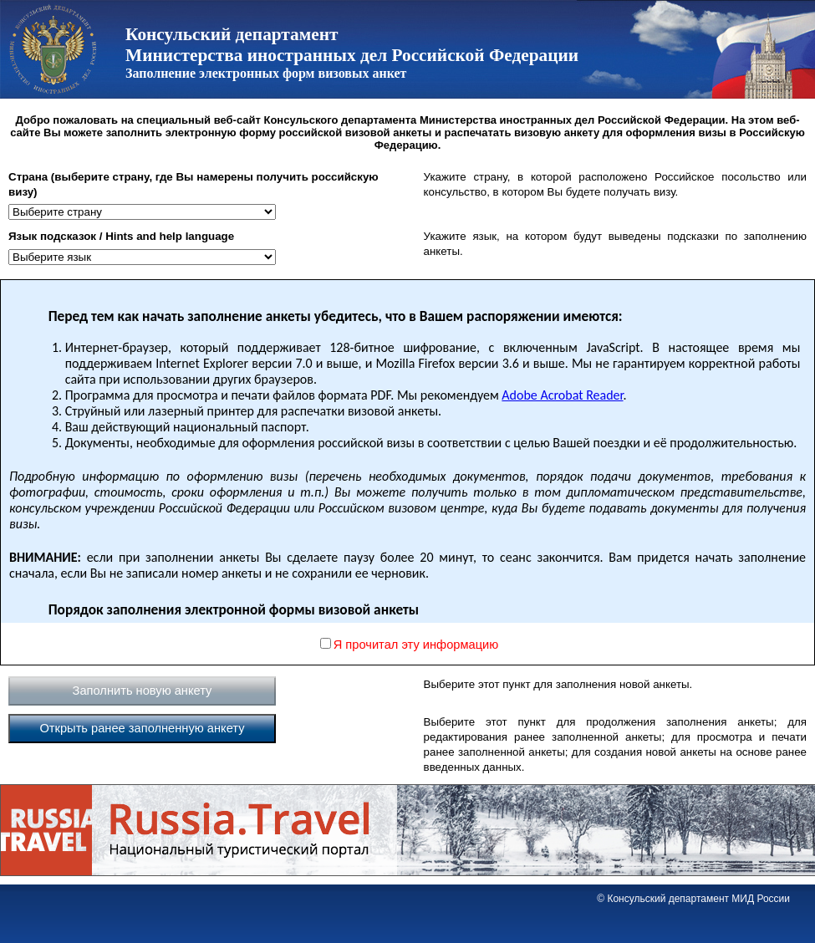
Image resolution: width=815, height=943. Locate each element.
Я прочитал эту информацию (416, 644)
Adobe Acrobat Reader (562, 395)
